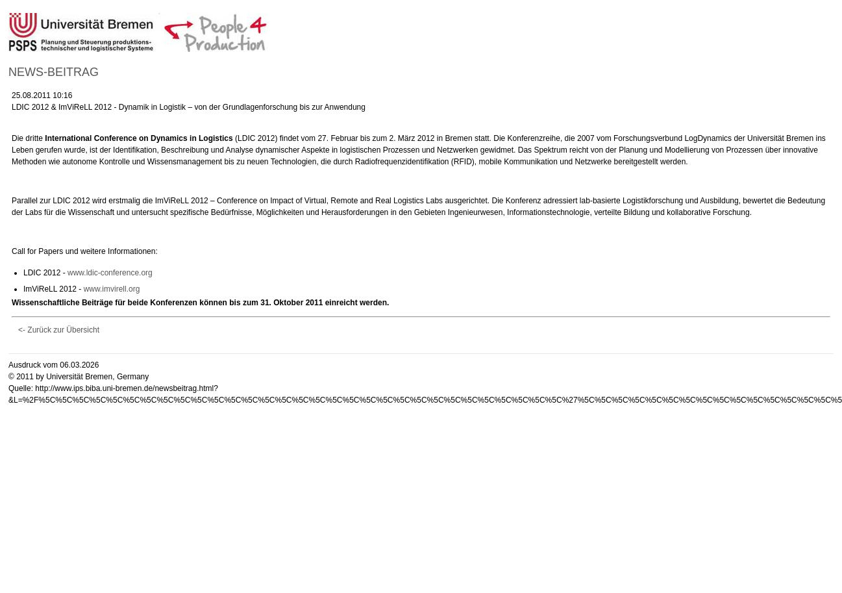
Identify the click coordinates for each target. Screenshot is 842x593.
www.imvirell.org (112, 289)
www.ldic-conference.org (110, 272)
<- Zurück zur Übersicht (58, 329)
